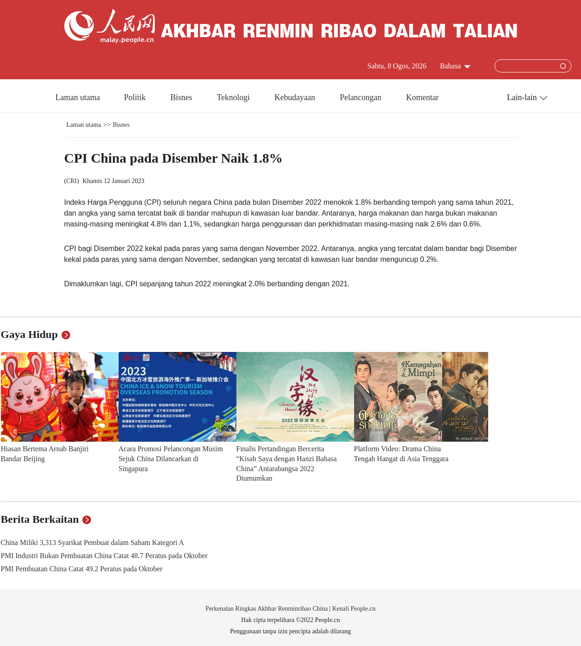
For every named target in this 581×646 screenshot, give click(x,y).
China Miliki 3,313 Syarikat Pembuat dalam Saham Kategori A (92, 542)
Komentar (422, 97)
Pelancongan (361, 97)
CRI (71, 181)
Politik (136, 97)
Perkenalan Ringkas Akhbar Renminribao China (267, 608)
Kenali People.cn (353, 608)
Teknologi (234, 97)
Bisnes (182, 97)
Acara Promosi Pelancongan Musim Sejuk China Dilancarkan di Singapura (171, 458)
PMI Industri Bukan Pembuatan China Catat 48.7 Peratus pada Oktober (104, 555)
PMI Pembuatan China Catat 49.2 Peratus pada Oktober (82, 569)
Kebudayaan (295, 97)
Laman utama (77, 97)
